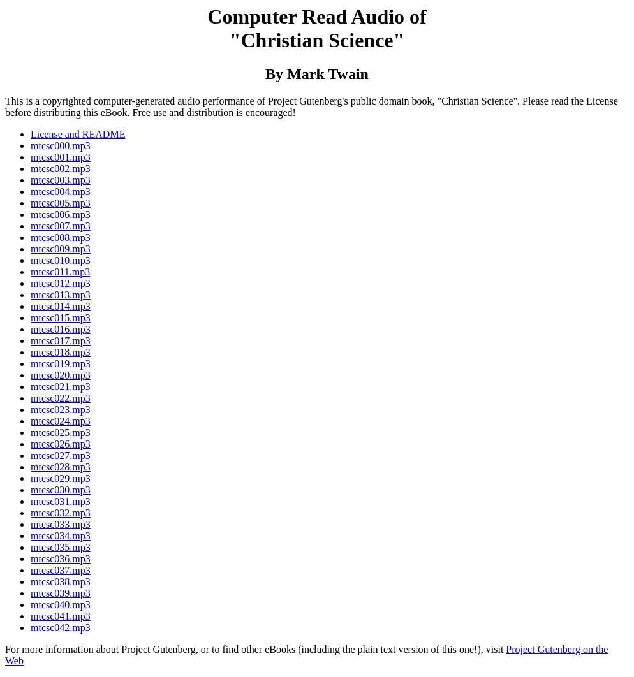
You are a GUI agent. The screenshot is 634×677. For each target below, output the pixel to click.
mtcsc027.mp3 (61, 455)
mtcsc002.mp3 (61, 168)
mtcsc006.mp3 (61, 214)
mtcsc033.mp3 (61, 524)
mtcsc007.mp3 (61, 226)
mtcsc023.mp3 (61, 409)
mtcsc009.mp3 (61, 249)
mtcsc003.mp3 (61, 180)
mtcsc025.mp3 (61, 432)
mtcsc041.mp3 (61, 616)
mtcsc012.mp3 (61, 283)
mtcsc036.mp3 (61, 558)
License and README (78, 134)
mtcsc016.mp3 (61, 329)
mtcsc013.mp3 (61, 294)
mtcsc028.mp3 (61, 467)
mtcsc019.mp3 (61, 363)
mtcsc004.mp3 (61, 191)
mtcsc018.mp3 (61, 352)
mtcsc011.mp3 (60, 271)
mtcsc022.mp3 (61, 398)
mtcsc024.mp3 (61, 421)
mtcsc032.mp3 (61, 512)
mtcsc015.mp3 (61, 317)
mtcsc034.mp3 (61, 535)
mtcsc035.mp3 (61, 547)
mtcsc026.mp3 (61, 444)
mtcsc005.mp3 (61, 203)
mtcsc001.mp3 (61, 157)
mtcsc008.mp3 (61, 237)
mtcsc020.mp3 (61, 375)
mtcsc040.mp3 (61, 604)
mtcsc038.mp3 (61, 581)
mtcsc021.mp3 (61, 386)
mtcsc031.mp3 (61, 501)
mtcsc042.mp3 (61, 627)
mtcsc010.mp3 (61, 260)
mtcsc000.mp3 (61, 145)
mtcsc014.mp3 (61, 306)
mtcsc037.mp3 (61, 570)
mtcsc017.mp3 (61, 340)
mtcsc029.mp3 (61, 478)
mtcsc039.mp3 (61, 593)
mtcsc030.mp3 (61, 489)
